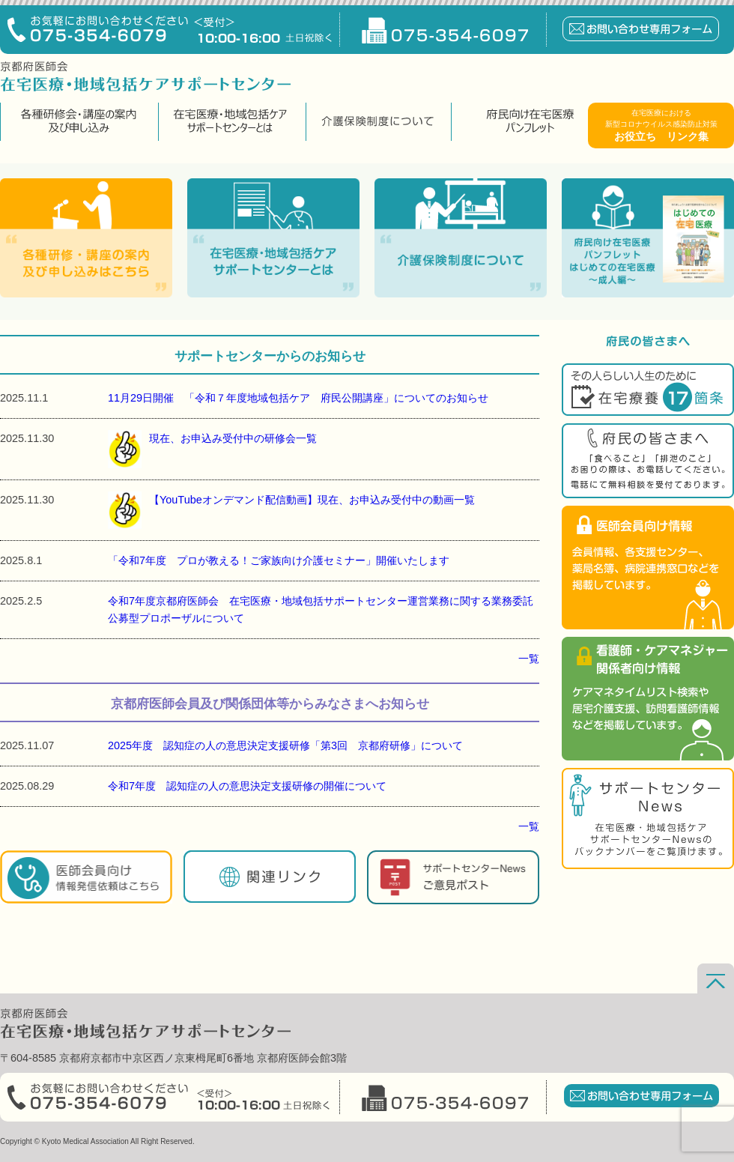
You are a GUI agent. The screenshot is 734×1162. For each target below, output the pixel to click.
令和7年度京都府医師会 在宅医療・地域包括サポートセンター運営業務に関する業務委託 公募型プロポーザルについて (323, 609)
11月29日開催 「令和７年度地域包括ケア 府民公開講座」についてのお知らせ (298, 398)
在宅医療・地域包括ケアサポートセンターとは (230, 122)
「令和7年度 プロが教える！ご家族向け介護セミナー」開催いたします (278, 560)
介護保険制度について (377, 122)
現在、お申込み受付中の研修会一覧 (212, 448)
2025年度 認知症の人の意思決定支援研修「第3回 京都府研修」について (285, 745)
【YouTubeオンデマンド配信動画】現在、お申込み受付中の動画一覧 (291, 510)
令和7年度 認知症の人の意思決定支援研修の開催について (247, 786)
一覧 (528, 659)
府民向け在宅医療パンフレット (530, 122)
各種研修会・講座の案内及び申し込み (77, 122)
